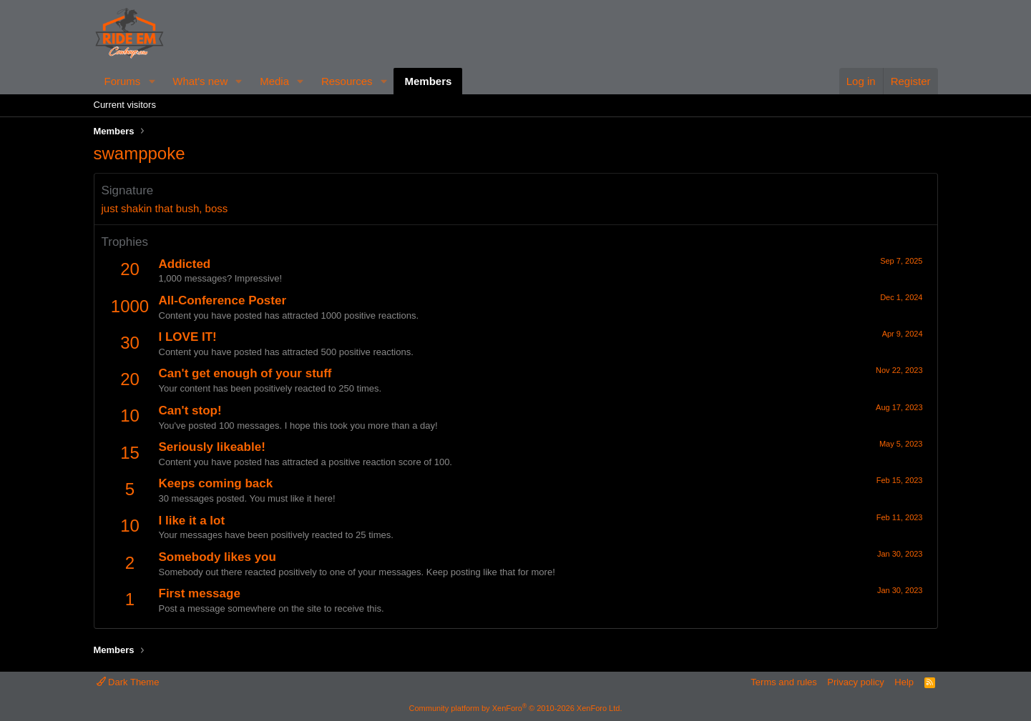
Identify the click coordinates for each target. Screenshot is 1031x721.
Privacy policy (855, 682)
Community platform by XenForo (515, 708)
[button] (152, 81)
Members (427, 81)
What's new (200, 81)
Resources (347, 81)
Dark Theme (128, 682)
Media (274, 81)
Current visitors (125, 104)
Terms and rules (783, 682)
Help (904, 682)
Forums (122, 81)
